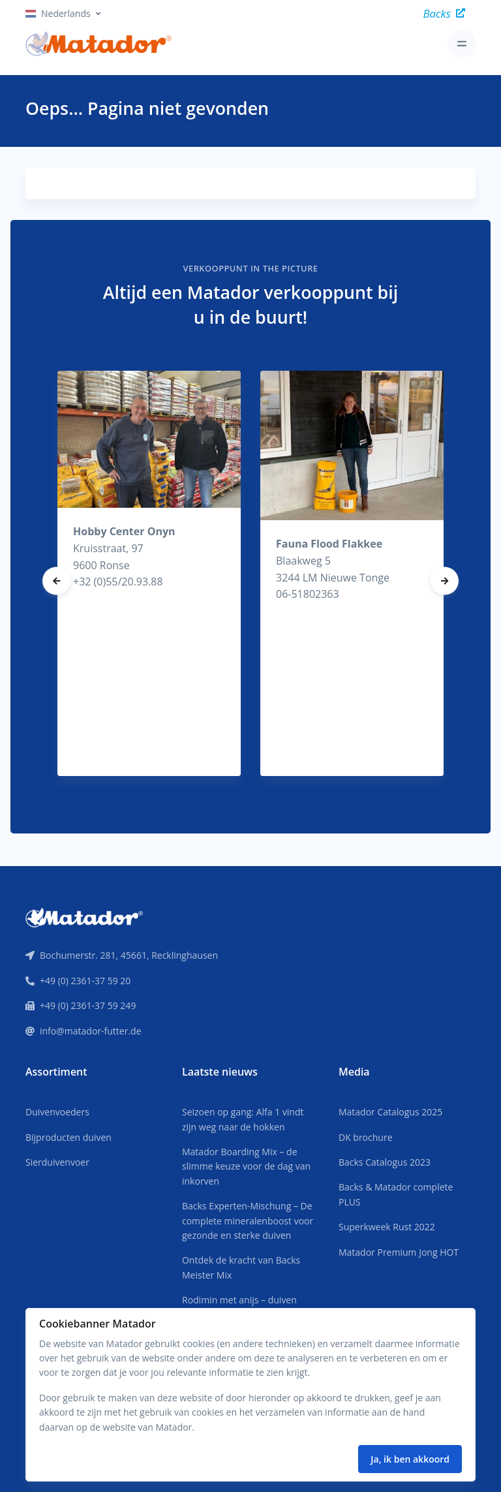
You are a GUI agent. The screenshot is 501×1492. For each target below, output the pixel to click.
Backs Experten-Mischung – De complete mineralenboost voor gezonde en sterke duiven (247, 1220)
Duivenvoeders (57, 1112)
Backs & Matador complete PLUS (396, 1194)
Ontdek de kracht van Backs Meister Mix (241, 1267)
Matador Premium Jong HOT (399, 1252)
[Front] (84, 916)
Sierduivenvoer (57, 1162)
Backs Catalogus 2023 (385, 1162)
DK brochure (366, 1137)
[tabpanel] (149, 573)
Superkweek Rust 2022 (387, 1226)
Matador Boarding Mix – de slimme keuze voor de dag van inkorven (246, 1166)
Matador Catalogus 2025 (390, 1112)
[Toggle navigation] (462, 43)
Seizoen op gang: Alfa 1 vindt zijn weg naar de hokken (242, 1119)
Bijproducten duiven (68, 1137)
